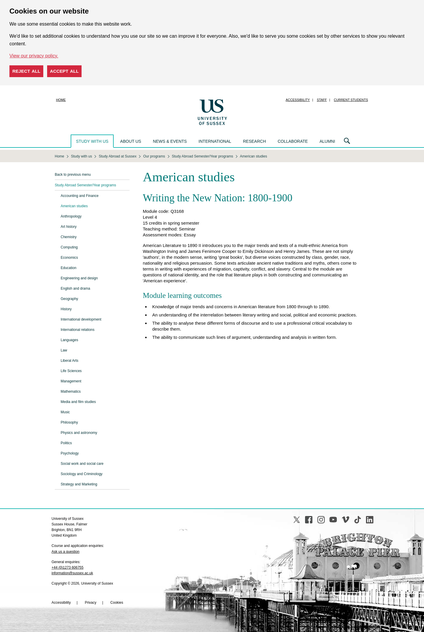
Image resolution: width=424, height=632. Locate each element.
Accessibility (298, 100)
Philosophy (69, 422)
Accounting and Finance (80, 196)
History (66, 309)
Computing (69, 247)
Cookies (116, 603)
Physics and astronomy (79, 433)
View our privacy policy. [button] (33, 55)
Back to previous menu (73, 174)
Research (254, 141)
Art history (69, 227)
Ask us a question (66, 552)
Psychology (70, 453)
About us (130, 141)
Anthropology (71, 216)
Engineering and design (79, 278)
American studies (74, 206)
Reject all (26, 71)
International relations (78, 330)
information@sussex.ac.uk (72, 573)
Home (61, 100)
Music (65, 412)
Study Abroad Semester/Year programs (85, 185)
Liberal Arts (69, 361)
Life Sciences (71, 371)
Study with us (92, 141)
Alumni (327, 141)
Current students (351, 100)
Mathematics (71, 391)
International (214, 141)
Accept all (64, 71)
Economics (69, 258)
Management (71, 381)
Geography (69, 299)
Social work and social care (82, 464)
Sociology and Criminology (81, 474)
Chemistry (69, 237)
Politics (66, 443)
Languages (69, 340)
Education (68, 268)
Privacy (90, 603)
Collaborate (293, 141)
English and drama (75, 288)
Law (64, 350)
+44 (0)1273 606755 (67, 567)
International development (81, 319)
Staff (322, 100)
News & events (170, 141)
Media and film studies (78, 402)
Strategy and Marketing (79, 484)
